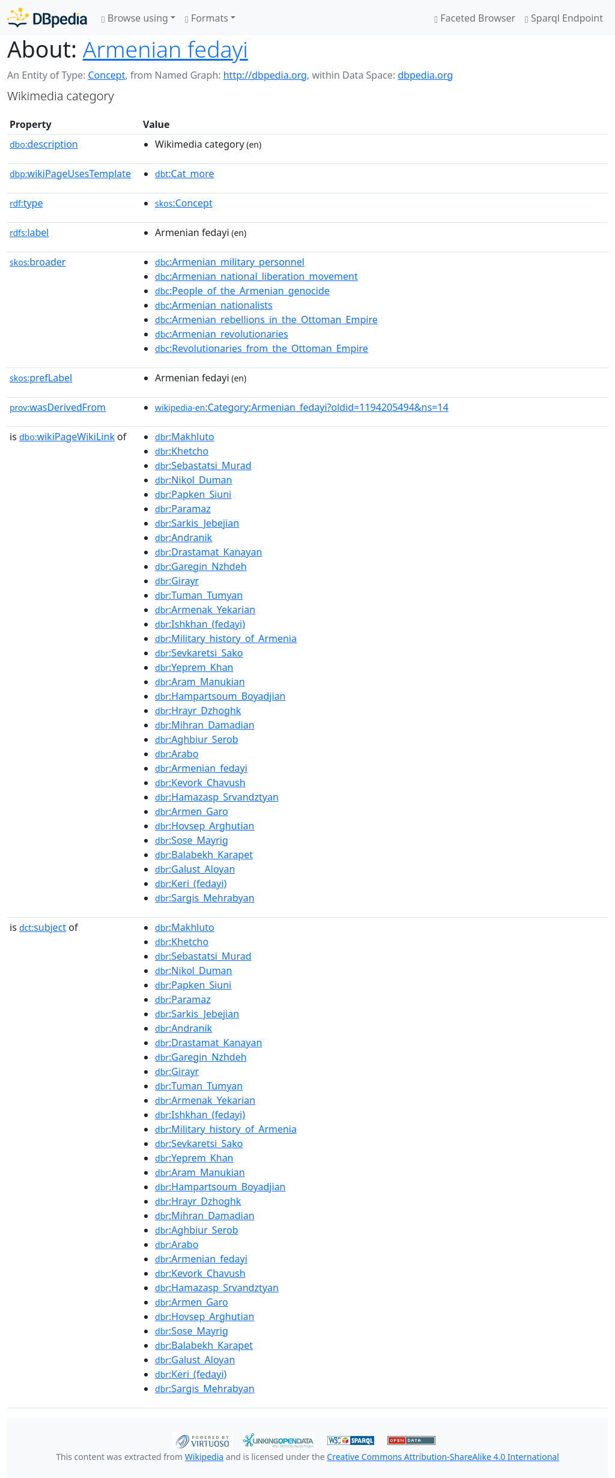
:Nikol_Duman (193, 479)
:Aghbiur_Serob (196, 739)
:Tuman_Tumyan (199, 595)
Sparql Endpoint (564, 18)
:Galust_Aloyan (195, 869)
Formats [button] (206, 18)
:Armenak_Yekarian (205, 609)
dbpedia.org (425, 75)
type (26, 203)
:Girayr (177, 580)
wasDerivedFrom (58, 407)
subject (42, 927)
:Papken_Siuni (193, 494)
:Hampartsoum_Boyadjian (220, 696)
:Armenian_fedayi (201, 768)
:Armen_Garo (191, 811)
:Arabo (176, 753)
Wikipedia (204, 1456)
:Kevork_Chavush (200, 782)
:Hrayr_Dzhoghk (198, 710)
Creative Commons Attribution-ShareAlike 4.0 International (443, 1456)
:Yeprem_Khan (194, 667)
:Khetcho (181, 451)
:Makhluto (184, 436)
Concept (106, 75)
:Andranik (183, 537)
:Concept (184, 203)
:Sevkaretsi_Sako (199, 652)
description (44, 144)
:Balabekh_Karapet (204, 854)
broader (37, 261)
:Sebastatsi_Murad (203, 465)
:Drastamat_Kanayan (208, 552)
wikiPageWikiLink (67, 436)
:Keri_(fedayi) (190, 883)
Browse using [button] (134, 18)
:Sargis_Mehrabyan (204, 897)
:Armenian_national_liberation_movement (256, 276)
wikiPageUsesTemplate (70, 173)
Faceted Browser (474, 18)
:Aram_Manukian (200, 681)
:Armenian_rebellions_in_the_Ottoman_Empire (266, 319)
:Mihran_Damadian (205, 724)
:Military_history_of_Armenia (226, 638)
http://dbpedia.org (265, 75)
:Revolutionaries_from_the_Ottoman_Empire (261, 348)
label (29, 232)
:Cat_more (184, 173)
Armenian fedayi (165, 49)
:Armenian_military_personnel (229, 261)
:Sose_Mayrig (191, 840)
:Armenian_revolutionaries (221, 334)
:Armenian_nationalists (214, 305)
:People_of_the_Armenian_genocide (242, 290)
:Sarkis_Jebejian (197, 523)
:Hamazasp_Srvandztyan (217, 797)
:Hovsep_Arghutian (204, 825)
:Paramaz (183, 508)
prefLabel (41, 377)
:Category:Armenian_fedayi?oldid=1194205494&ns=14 (301, 407)
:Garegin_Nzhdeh (201, 566)
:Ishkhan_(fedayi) (200, 624)
